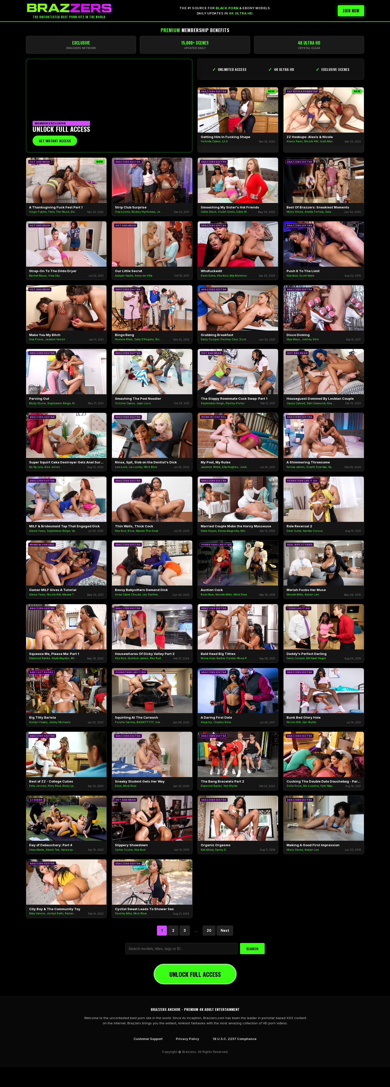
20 (209, 930)
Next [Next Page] (225, 930)
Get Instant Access (55, 140)
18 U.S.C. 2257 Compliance (234, 1039)
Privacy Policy (187, 1039)
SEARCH (252, 948)
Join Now (351, 11)
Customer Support (148, 1039)
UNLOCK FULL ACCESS (195, 974)
